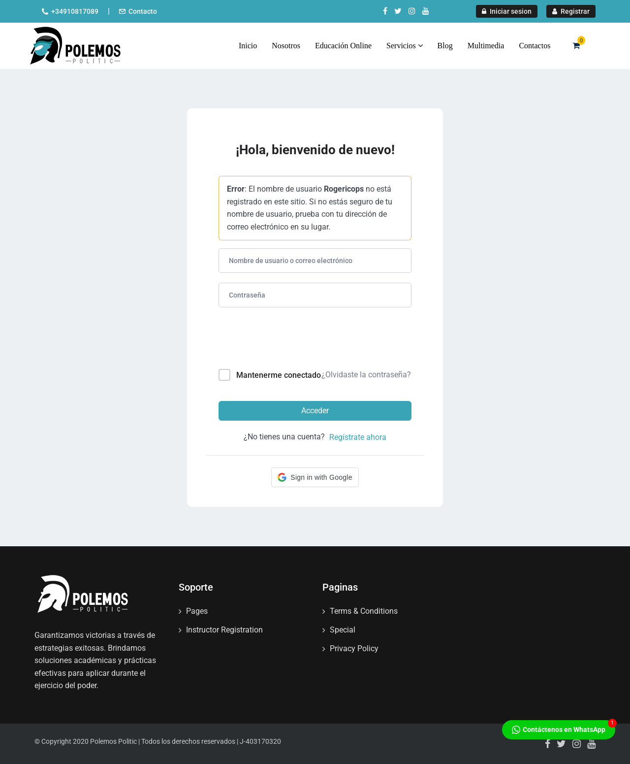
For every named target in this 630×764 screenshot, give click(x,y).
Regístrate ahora (357, 437)
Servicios (404, 45)
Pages (197, 611)
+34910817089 (74, 11)
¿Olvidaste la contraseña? (366, 374)
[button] (314, 477)
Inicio (248, 45)
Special (342, 629)
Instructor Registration (224, 629)
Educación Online (343, 45)
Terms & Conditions (364, 611)
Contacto (142, 11)
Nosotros (286, 45)
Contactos (534, 45)
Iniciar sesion (507, 11)
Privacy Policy (354, 648)
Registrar (571, 11)
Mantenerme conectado (278, 375)
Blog (445, 45)
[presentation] (285, 340)
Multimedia (486, 45)
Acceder (315, 410)
